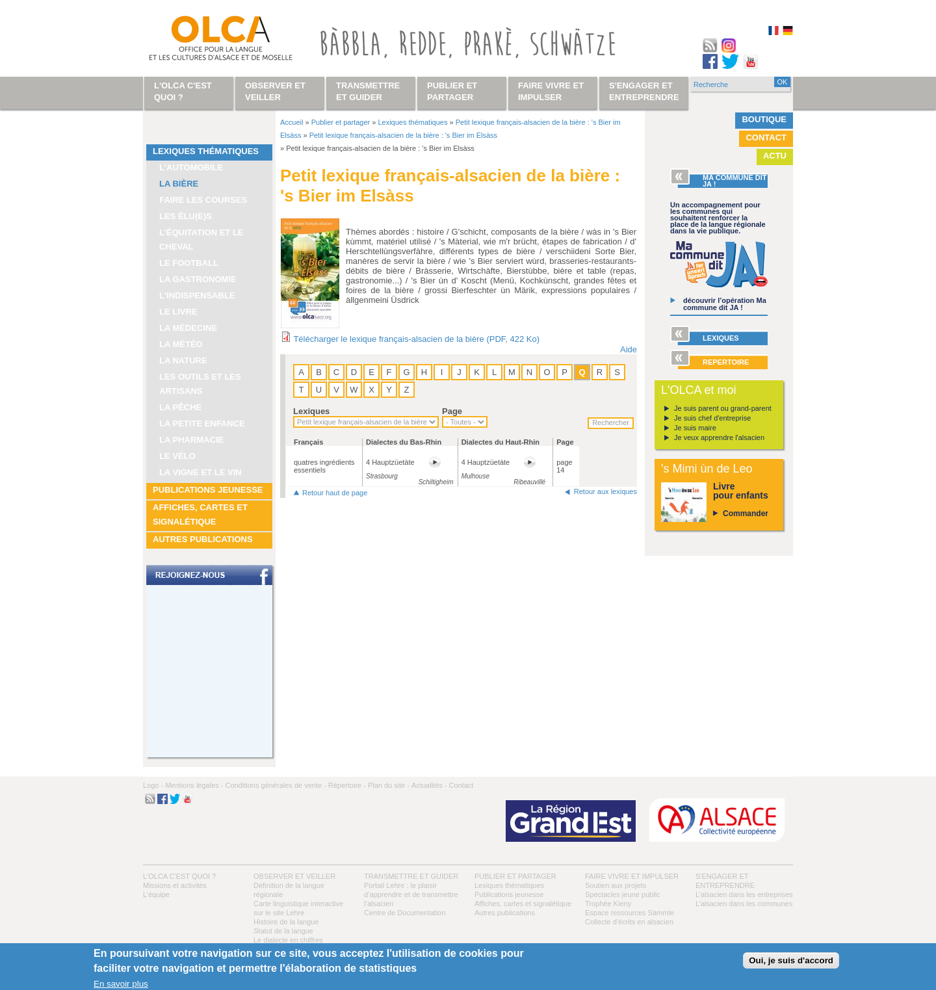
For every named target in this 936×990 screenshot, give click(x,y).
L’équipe (156, 894)
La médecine (188, 328)
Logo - (153, 785)
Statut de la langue (283, 931)
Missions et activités (175, 885)
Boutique (764, 119)
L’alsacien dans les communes (744, 903)
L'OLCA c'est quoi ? (179, 876)
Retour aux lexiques (605, 491)
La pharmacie (191, 440)
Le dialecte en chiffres (288, 940)
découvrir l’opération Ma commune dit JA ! (724, 303)
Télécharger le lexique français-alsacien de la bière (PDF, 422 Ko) (416, 339)
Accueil (291, 122)
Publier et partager (340, 122)
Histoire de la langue (286, 922)
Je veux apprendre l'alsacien (719, 437)
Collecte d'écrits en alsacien (629, 922)
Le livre (178, 312)
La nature (183, 360)
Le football (188, 263)
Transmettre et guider (411, 876)
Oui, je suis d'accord (791, 960)
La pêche (180, 407)
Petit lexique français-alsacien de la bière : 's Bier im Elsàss (403, 135)
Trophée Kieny (608, 903)
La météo (181, 344)
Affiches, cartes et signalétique (200, 514)
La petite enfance (202, 423)
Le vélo (177, 456)
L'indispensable (197, 295)
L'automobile (191, 167)
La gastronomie (198, 279)
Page (452, 411)
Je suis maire (695, 428)
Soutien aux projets (615, 885)
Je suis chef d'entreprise (712, 418)
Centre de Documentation (404, 913)
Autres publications (203, 539)
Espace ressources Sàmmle (629, 913)
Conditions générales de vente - (275, 785)
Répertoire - (347, 785)
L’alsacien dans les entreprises (744, 894)
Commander (745, 513)
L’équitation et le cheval (201, 240)
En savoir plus (121, 984)
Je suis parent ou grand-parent (723, 408)
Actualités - (429, 785)
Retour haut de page (334, 493)
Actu (774, 156)
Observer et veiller (294, 876)
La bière (178, 184)
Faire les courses (203, 200)
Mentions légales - (194, 785)
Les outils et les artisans (200, 384)
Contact (766, 137)
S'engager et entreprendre (644, 91)
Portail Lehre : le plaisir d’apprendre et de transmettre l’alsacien (411, 894)
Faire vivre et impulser (632, 876)
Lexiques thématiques (206, 151)
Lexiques (311, 411)
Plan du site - (389, 785)
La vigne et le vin (200, 472)
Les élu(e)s (185, 216)
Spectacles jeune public (622, 894)
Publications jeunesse (208, 490)
